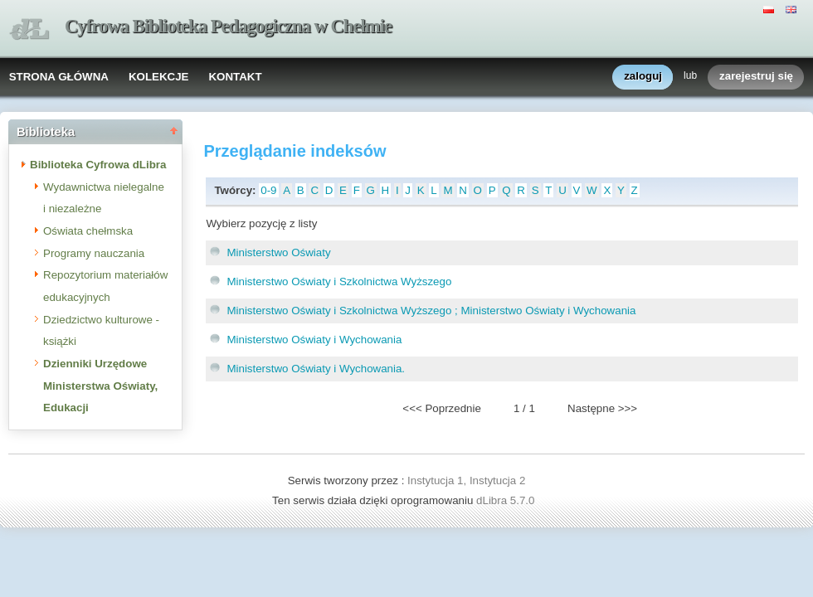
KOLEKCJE (159, 76)
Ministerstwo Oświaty (278, 252)
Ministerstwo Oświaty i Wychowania (314, 339)
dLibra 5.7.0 (507, 500)
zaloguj (643, 77)
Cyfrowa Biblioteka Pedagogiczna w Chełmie (228, 26)
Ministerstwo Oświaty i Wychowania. (315, 368)
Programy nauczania (93, 253)
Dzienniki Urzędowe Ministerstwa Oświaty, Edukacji (100, 385)
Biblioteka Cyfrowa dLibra (98, 164)
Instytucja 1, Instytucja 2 (466, 480)
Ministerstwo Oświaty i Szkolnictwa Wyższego (338, 281)
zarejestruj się (756, 77)
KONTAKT (234, 76)
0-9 (268, 190)
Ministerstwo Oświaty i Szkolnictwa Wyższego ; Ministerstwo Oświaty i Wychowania (430, 310)
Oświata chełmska (88, 231)
